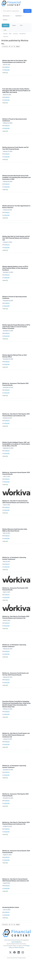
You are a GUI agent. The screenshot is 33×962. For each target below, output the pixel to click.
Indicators (5, 19)
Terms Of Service (19, 947)
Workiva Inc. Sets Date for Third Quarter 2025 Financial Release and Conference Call (16, 415)
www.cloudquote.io (16, 942)
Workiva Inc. (7, 67)
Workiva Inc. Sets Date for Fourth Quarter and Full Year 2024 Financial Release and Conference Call (16, 735)
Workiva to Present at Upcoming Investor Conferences (14, 120)
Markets (6, 25)
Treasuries (5, 36)
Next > (18, 46)
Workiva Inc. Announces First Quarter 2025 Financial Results (15, 589)
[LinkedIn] (18, 953)
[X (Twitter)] (10, 953)
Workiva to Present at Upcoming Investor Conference (14, 297)
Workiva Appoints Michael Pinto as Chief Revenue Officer (14, 356)
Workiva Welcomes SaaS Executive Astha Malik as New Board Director (14, 530)
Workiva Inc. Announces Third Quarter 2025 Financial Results (15, 384)
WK (7, 72)
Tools (5, 30)
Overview (5, 33)
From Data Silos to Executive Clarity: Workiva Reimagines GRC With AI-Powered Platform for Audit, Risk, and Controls (16, 90)
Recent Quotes (6, 15)
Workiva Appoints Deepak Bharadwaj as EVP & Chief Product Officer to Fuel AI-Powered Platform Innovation (16, 326)
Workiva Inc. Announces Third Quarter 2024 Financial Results (15, 795)
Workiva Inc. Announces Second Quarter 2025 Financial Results (16, 473)
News (10, 33)
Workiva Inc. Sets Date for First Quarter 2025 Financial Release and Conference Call (15, 617)
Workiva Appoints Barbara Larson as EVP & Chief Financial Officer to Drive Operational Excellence (15, 268)
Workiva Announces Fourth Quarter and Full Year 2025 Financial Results (15, 148)
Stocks (14, 25)
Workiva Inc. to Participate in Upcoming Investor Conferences (14, 558)
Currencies (15, 33)
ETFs (21, 25)
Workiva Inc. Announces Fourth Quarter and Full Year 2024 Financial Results (15, 674)
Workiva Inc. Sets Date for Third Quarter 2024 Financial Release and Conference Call (16, 823)
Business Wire (6, 100)
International (22, 33)
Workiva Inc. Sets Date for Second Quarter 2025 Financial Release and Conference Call (15, 501)
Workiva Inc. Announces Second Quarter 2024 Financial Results (16, 851)
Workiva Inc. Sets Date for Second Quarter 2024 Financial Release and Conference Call (15, 880)
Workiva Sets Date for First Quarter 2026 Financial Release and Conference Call (14, 61)
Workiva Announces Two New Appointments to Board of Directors (16, 206)
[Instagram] (23, 953)
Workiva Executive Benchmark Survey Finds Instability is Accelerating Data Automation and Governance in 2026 (16, 177)
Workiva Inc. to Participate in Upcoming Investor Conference (14, 645)
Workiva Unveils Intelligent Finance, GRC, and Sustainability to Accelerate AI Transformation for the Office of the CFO (16, 444)
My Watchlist (19, 15)
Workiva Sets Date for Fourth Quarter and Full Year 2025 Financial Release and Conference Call (15, 238)
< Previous (4, 46)
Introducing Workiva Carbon (10, 907)
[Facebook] (14, 953)
